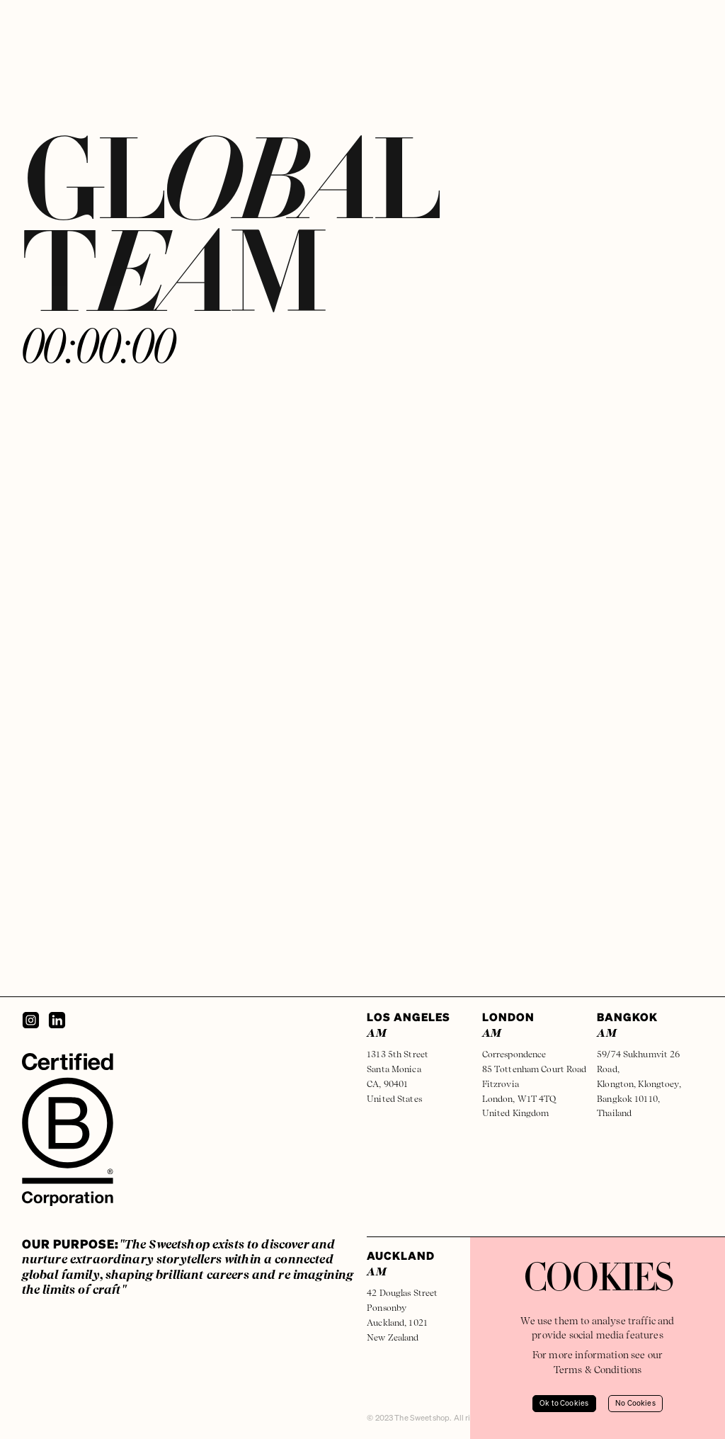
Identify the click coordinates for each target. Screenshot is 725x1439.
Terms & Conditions (598, 1369)
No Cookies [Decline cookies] (635, 1403)
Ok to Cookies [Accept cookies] (564, 1403)
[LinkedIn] (57, 1020)
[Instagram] (31, 1020)
